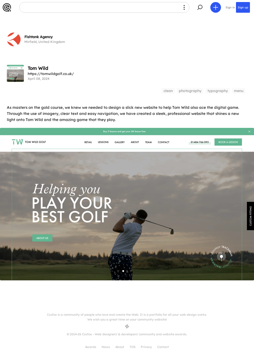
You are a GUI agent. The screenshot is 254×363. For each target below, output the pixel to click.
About (119, 347)
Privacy (146, 347)
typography (218, 90)
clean (168, 90)
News (106, 347)
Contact (163, 347)
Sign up (243, 7)
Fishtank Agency (38, 37)
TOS (132, 347)
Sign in (230, 7)
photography (190, 90)
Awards (90, 347)
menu (238, 90)
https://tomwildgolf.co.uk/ (51, 73)
